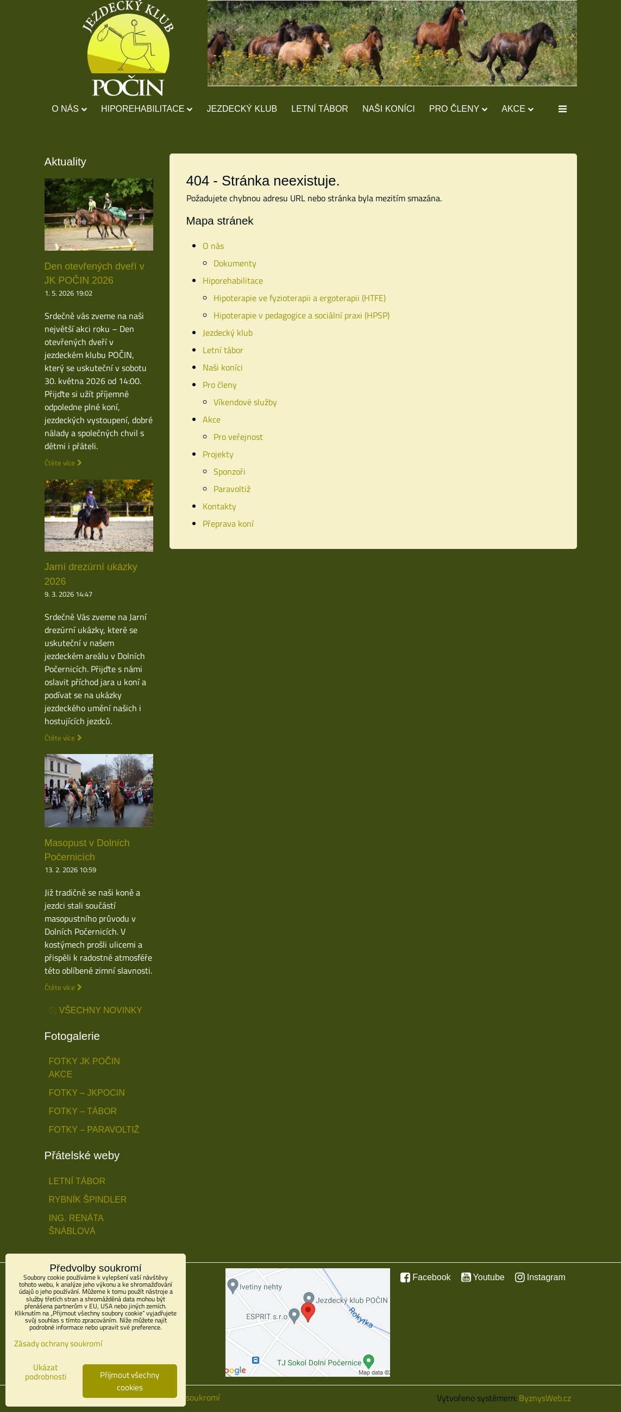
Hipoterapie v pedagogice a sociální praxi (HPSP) (302, 315)
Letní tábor (319, 108)
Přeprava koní (228, 523)
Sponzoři (230, 471)
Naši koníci (388, 108)
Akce (517, 108)
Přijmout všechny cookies (129, 1381)
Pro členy (458, 108)
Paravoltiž (232, 488)
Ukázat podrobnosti (45, 1372)
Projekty (218, 454)
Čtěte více (60, 463)
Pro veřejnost (238, 436)
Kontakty (219, 506)
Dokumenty (235, 263)
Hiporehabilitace (147, 108)
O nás (69, 108)
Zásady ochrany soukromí (58, 1343)
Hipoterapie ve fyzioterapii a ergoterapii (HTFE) (300, 297)
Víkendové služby (245, 401)
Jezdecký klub (241, 108)
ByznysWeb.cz (545, 1397)
